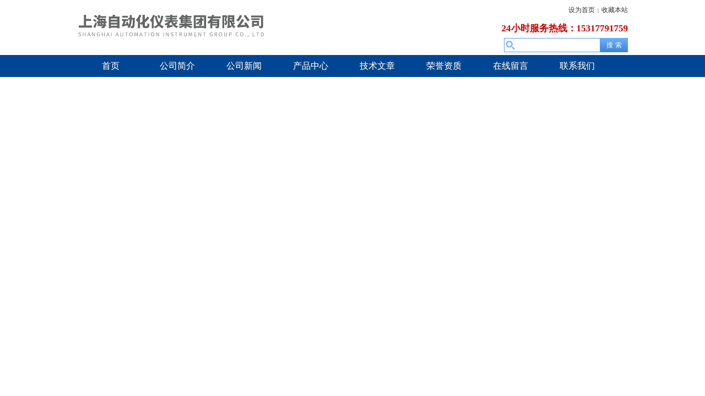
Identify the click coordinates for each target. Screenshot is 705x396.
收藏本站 (614, 10)
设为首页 (581, 10)
